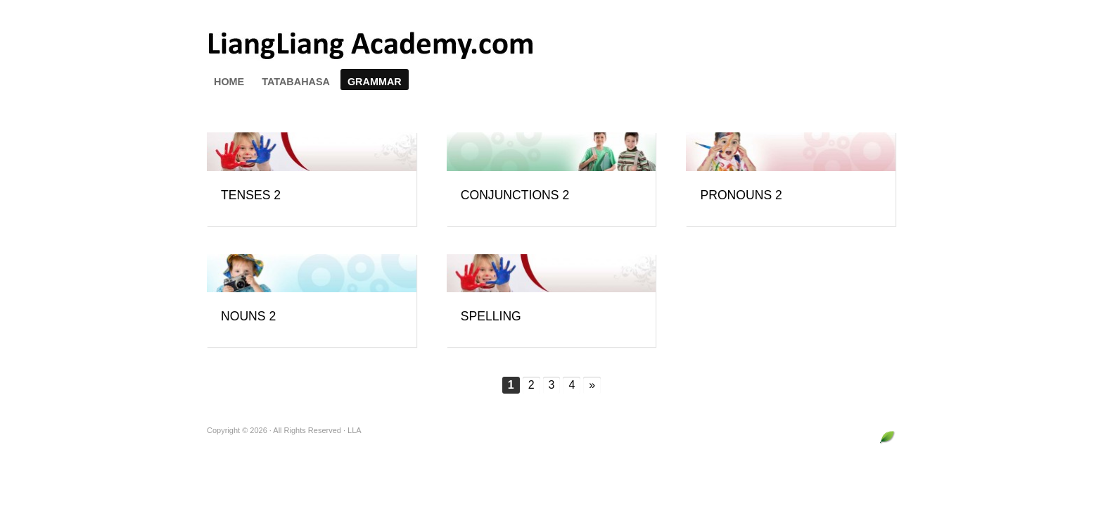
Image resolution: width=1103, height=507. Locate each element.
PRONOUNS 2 (741, 195)
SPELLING (491, 316)
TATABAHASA (296, 81)
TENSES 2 (251, 195)
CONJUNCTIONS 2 (515, 195)
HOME (229, 81)
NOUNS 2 (248, 316)
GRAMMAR (375, 81)
